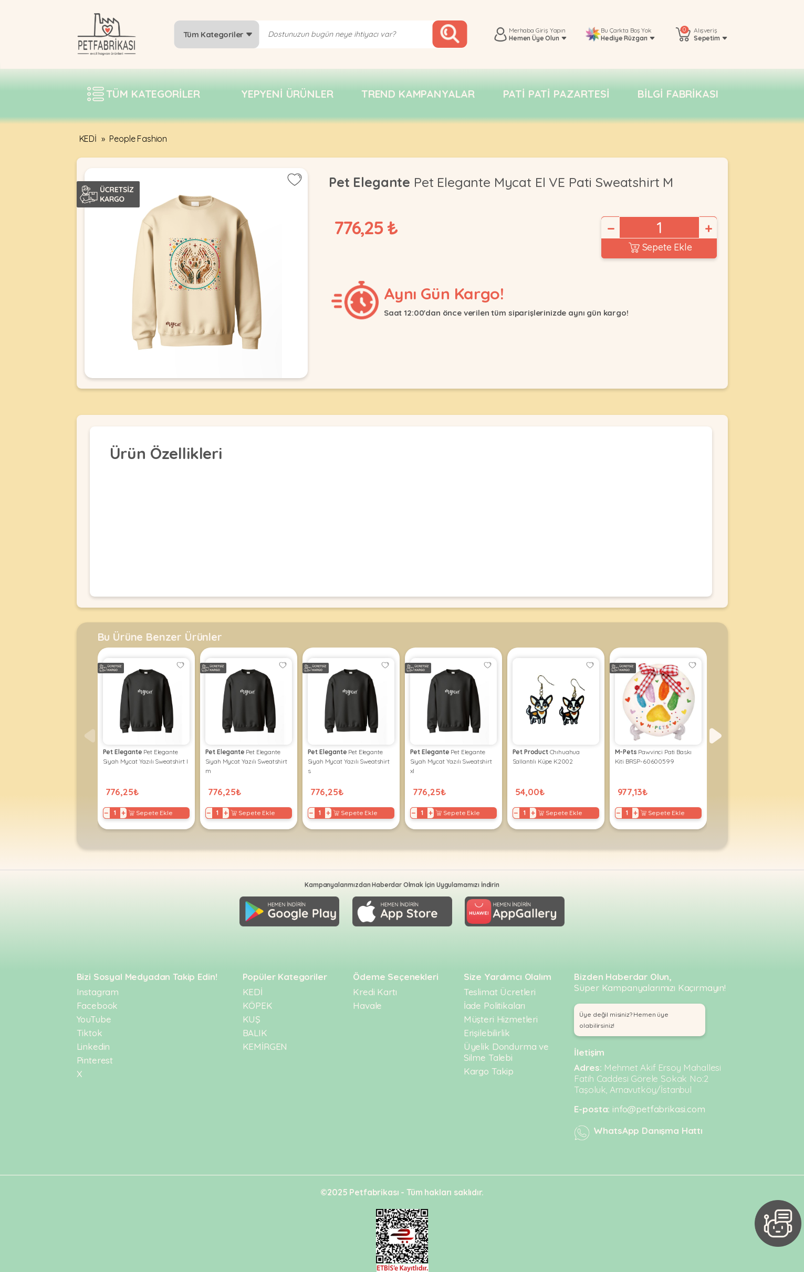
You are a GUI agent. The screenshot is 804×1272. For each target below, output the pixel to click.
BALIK (255, 1032)
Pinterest (95, 1060)
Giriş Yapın (551, 30)
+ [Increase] (708, 228)
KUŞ (252, 1019)
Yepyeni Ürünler (287, 93)
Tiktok (89, 1032)
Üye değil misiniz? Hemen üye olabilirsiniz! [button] (624, 1019)
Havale (367, 1005)
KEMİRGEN (265, 1046)
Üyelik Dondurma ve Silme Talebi (506, 1052)
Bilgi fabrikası (678, 93)
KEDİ (88, 138)
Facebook (97, 1005)
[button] (715, 735)
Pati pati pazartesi (556, 93)
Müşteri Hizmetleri (501, 1019)
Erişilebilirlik (487, 1032)
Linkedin (93, 1046)
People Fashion (138, 138)
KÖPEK (258, 1005)
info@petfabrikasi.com (658, 1108)
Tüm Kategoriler (218, 34)
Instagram (98, 991)
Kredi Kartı (374, 991)
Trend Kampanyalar (418, 93)
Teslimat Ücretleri (500, 991)
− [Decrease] (610, 228)
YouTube (94, 1019)
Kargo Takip (489, 1071)
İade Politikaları (494, 1005)
